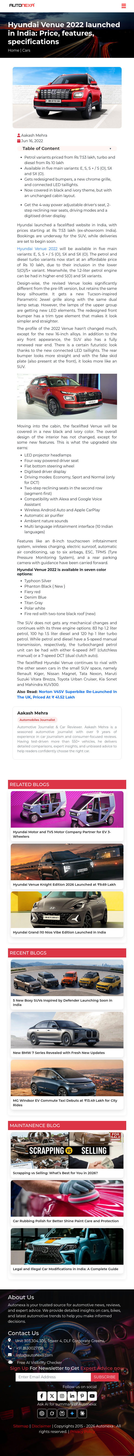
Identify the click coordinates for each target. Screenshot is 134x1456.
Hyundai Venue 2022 (37, 249)
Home (13, 50)
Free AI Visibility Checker (39, 1362)
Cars (26, 50)
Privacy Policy (82, 1431)
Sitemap (21, 1426)
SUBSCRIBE (105, 1377)
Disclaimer (41, 1426)
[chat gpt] (41, 1413)
